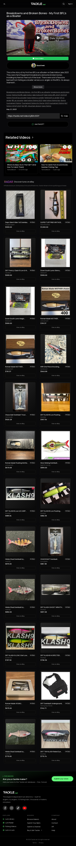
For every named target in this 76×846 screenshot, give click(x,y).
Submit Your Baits (33, 823)
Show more (38, 87)
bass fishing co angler (35, 98)
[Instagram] (11, 808)
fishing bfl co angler (52, 98)
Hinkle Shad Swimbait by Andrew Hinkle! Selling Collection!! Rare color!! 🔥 (15, 559)
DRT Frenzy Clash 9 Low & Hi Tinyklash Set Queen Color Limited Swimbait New (16, 270)
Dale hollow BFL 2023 (52, 95)
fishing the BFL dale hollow (22, 95)
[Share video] (30, 147)
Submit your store (62, 779)
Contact (55, 823)
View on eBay (20, 231)
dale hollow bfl (37, 95)
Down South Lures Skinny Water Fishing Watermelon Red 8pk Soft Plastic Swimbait (51, 270)
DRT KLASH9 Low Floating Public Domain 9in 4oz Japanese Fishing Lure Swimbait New (50, 511)
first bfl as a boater (19, 98)
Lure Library (8, 819)
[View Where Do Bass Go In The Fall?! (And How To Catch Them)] (22, 153)
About (54, 819)
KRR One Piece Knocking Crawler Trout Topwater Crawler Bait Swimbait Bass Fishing (50, 367)
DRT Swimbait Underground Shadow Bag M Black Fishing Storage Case (51, 703)
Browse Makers (33, 819)
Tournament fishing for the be (33, 103)
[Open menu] (4, 3)
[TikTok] (18, 808)
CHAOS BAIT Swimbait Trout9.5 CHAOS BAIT (48, 559)
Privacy (41, 843)
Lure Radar (8, 823)
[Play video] (38, 37)
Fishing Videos (9, 826)
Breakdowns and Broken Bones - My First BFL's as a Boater (28, 92)
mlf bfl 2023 (16, 106)
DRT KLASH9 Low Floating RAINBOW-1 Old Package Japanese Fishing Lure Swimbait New (50, 415)
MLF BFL (25, 106)
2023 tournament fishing (54, 103)
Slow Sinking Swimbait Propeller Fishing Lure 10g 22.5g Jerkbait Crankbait (50, 463)
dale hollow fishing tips (51, 100)
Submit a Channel (33, 827)
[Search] (64, 4)
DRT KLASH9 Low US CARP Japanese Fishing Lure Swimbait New (15, 511)
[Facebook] (5, 808)
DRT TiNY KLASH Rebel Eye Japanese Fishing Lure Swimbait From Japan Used (50, 751)
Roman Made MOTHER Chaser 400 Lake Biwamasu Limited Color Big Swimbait (15, 367)
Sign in (70, 4)
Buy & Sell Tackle (34, 830)
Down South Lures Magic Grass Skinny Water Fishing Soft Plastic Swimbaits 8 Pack (16, 318)
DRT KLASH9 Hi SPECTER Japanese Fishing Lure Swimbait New (50, 655)
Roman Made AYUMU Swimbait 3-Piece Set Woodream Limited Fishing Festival (15, 703)
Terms (34, 843)
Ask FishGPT (38, 124)
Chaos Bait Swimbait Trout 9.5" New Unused (15, 415)
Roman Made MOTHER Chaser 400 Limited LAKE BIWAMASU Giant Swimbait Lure (50, 318)
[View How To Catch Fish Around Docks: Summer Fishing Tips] (56, 153)
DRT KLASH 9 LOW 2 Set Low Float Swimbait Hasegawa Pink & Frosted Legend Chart (16, 655)
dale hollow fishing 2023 (33, 100)
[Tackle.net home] (37, 4)
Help (53, 830)
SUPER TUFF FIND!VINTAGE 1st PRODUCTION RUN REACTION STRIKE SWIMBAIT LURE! (51, 222)
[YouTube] (24, 808)
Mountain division (34, 106)
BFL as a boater (17, 100)
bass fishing (46, 106)
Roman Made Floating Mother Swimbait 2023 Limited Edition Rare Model (16, 463)
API (53, 827)
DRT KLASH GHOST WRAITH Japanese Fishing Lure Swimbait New (51, 607)
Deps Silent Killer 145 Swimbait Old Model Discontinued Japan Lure (16, 222)
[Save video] (35, 147)
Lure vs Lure (8, 830)
